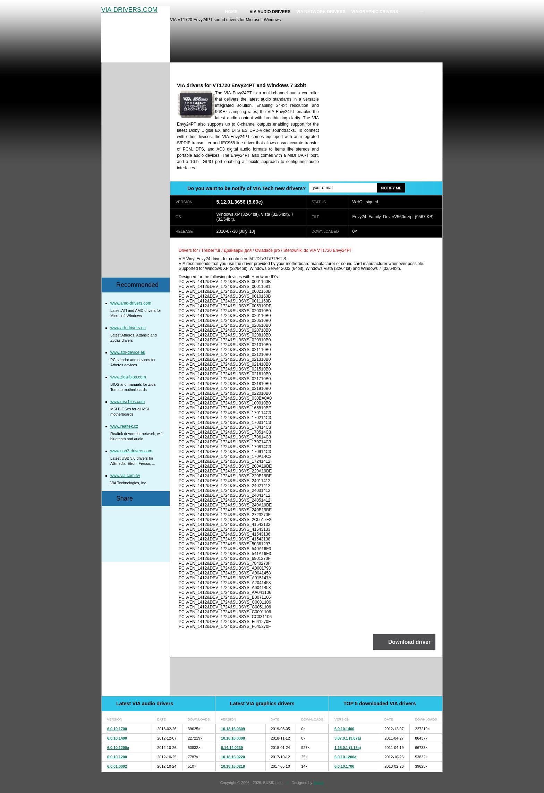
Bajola (318, 783)
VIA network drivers (321, 11)
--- (422, 11)
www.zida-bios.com (128, 377)
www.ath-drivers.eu (128, 327)
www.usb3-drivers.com (131, 451)
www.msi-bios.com (127, 401)
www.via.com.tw (125, 475)
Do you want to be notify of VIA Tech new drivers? (246, 188)
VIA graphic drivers (374, 11)
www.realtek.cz (124, 426)
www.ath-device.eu (127, 352)
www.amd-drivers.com (130, 303)
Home (231, 11)
